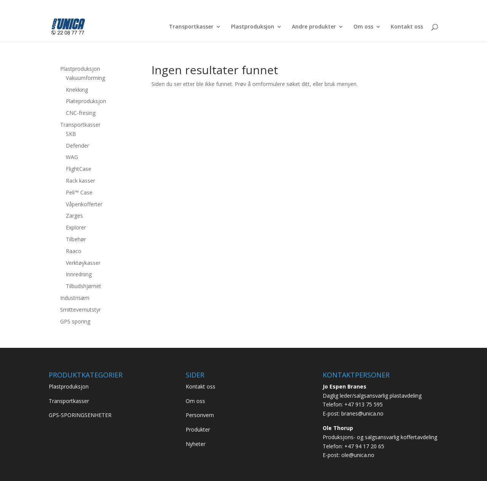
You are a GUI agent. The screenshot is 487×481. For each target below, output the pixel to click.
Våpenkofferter (84, 204)
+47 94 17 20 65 (364, 446)
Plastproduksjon (252, 27)
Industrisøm (74, 297)
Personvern (200, 415)
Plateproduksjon (86, 101)
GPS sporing (75, 321)
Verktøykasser (83, 262)
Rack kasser (80, 180)
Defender (77, 145)
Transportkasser (191, 27)
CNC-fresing (80, 112)
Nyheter (195, 444)
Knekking (77, 89)
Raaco (73, 251)
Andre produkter (314, 27)
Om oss (363, 27)
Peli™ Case (79, 192)
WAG (72, 157)
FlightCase (78, 168)
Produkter (198, 429)
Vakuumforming (85, 77)
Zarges (74, 215)
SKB (71, 133)
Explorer (76, 227)
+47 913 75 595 (363, 404)
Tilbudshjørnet (83, 286)
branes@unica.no (362, 413)
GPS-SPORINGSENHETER (80, 415)
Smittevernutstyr (80, 309)
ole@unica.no (357, 455)
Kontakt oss (407, 27)
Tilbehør (76, 239)
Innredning (79, 274)
